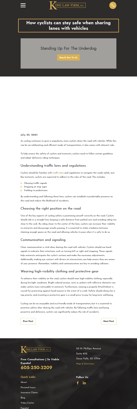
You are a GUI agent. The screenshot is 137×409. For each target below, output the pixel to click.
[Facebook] (77, 337)
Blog (23, 352)
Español (25, 362)
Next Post (108, 275)
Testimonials (27, 368)
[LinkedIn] (84, 337)
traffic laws (58, 127)
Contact (25, 373)
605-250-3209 (36, 322)
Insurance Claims (29, 347)
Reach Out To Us (68, 57)
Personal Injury (28, 342)
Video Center (27, 357)
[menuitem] (24, 403)
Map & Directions (85, 318)
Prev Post (28, 275)
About (24, 337)
